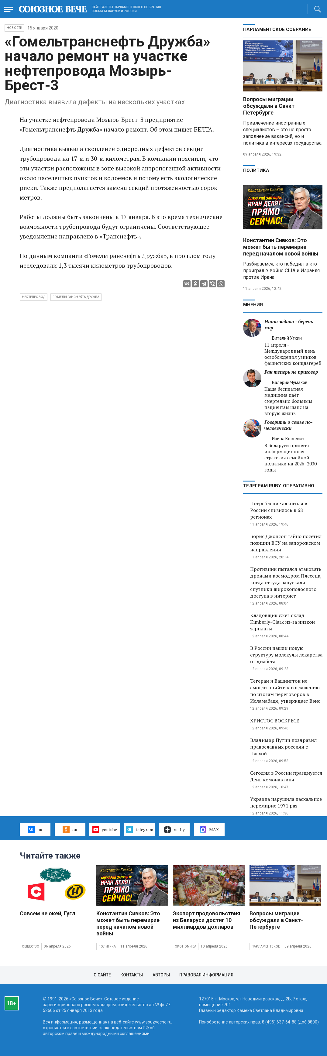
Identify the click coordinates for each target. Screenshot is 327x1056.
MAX (209, 829)
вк (35, 829)
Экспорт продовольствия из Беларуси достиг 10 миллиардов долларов (206, 920)
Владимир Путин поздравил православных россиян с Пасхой (283, 747)
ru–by (174, 829)
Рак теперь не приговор (291, 372)
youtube (104, 829)
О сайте (102, 974)
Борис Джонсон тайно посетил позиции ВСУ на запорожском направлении (286, 543)
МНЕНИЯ (253, 304)
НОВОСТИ (14, 27)
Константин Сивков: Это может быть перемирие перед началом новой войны (280, 247)
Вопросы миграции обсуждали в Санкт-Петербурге (270, 106)
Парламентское (266, 946)
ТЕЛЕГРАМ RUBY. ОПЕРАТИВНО (278, 486)
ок (70, 829)
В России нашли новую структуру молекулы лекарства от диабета (286, 655)
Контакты (131, 974)
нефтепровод (33, 297)
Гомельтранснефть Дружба (76, 297)
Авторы (161, 974)
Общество (31, 946)
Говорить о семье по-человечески (288, 425)
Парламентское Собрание (277, 29)
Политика (256, 170)
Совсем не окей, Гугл (47, 913)
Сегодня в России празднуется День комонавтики (286, 776)
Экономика (185, 946)
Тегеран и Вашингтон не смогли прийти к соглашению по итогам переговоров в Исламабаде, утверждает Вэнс (285, 690)
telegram (139, 829)
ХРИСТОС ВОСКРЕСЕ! (275, 720)
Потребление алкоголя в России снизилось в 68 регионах (278, 510)
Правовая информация (206, 974)
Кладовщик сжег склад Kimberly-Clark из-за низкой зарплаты (282, 622)
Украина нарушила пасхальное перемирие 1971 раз (286, 802)
